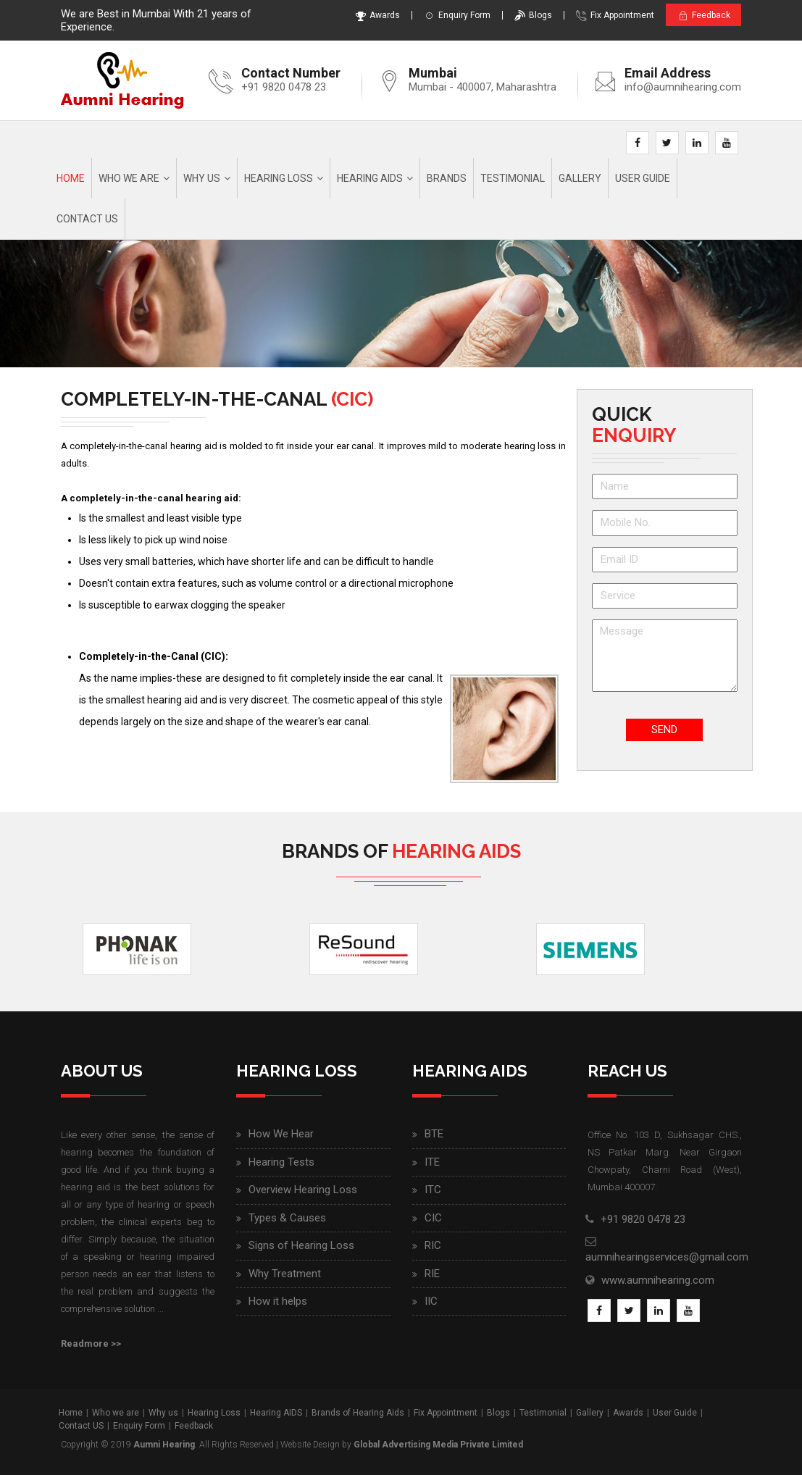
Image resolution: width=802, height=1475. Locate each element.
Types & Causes (287, 1217)
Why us (201, 178)
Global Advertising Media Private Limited (438, 1445)
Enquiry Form (450, 15)
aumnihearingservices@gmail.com (666, 1257)
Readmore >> (91, 1344)
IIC (431, 1301)
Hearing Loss (278, 178)
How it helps (277, 1301)
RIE (432, 1273)
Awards (371, 15)
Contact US (81, 1426)
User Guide (642, 178)
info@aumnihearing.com (683, 86)
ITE (432, 1162)
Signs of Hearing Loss (301, 1245)
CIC (433, 1217)
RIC (433, 1245)
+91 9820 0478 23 (283, 86)
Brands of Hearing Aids (358, 1413)
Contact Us (87, 219)
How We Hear (281, 1134)
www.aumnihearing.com (657, 1280)
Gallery (580, 178)
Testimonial (512, 178)
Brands (447, 178)
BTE (434, 1134)
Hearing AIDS (370, 178)
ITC (433, 1190)
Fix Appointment (608, 15)
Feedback (700, 15)
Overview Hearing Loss (302, 1190)
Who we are (129, 178)
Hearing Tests (281, 1162)
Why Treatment (284, 1273)
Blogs (527, 15)
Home (71, 178)
